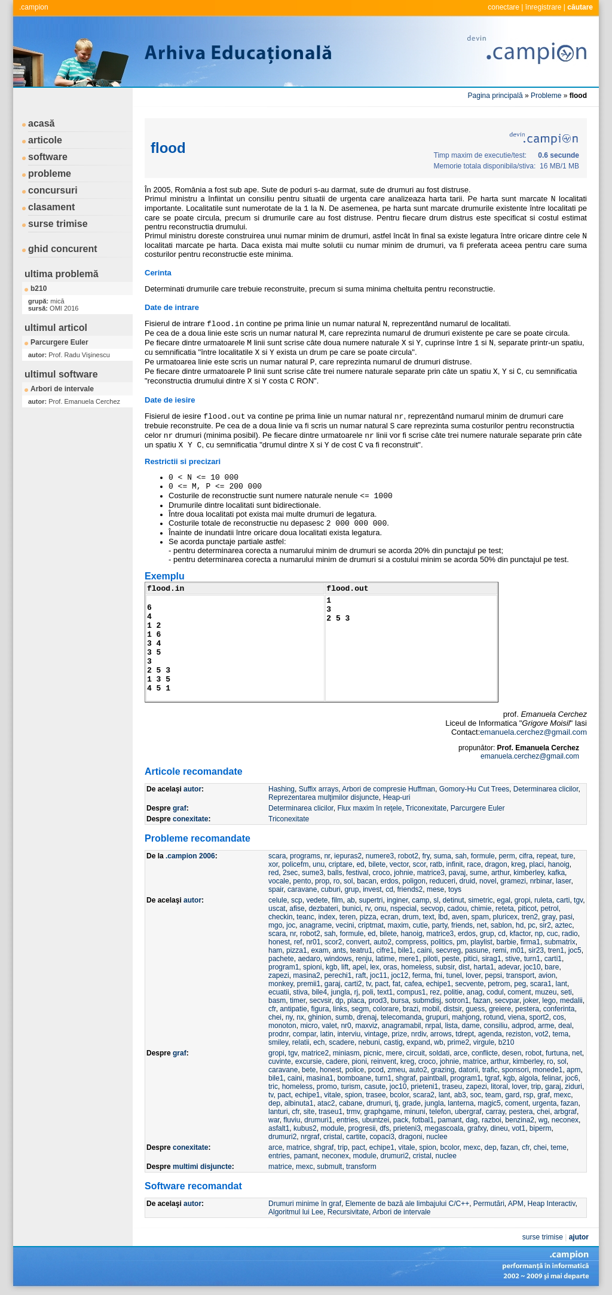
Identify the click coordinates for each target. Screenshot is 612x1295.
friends (462, 925)
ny (289, 1017)
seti (566, 992)
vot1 (518, 1128)
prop (322, 881)
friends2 (410, 889)
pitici (470, 959)
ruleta (543, 900)
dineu (498, 1128)
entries (347, 1120)
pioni (358, 1061)
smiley (278, 1042)
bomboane (354, 1078)
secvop (432, 908)
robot (533, 1053)
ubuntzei (375, 1120)
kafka (556, 873)
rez (435, 992)
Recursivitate (348, 1212)
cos (558, 1017)
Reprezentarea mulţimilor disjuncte (323, 797)
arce (460, 1053)
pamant (450, 1120)
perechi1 (337, 975)
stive (512, 959)
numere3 (380, 856)
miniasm (346, 1053)
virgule (483, 1042)
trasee (375, 1095)
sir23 (536, 950)
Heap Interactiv (552, 1203)
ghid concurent (62, 249)
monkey (280, 984)
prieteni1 (424, 1086)
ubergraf (468, 1111)
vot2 (542, 1034)
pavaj (457, 873)
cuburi (331, 889)
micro (308, 1025)
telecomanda (401, 1017)
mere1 (409, 959)
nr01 (313, 942)
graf (179, 808)
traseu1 (330, 1111)
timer (297, 1000)
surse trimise (58, 224)
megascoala (444, 1128)
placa (356, 1000)
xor (273, 864)
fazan (481, 1000)
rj (356, 992)
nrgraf (310, 1137)
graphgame (382, 1111)
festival (357, 873)
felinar (551, 1078)
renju (364, 959)
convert (357, 942)
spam (480, 917)
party (440, 925)
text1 (385, 992)
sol (348, 881)
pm (462, 942)
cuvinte (279, 1061)
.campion (33, 7)
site (309, 1111)
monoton (282, 1025)
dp (339, 1000)
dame (471, 1025)
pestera (527, 1009)
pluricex (505, 917)
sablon (501, 925)
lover (473, 975)
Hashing (281, 789)
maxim (397, 925)
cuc (552, 933)
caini (424, 950)
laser (563, 881)
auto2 (382, 942)
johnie (403, 873)
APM (516, 1203)
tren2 (530, 917)
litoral (499, 1086)
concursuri (53, 190)
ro (336, 881)
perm (506, 856)
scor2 (333, 942)
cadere (337, 1061)
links (340, 1009)
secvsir (321, 1000)
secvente (469, 984)
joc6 (571, 1078)
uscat (277, 908)
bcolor (399, 1095)
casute (375, 1086)
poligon (414, 881)
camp (420, 900)
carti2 (353, 984)
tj (397, 1103)
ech (319, 1042)
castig (393, 1042)
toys (454, 889)
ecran (389, 917)
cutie (419, 925)
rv (367, 908)
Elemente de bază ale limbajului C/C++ (407, 1203)
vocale (278, 881)
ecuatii (278, 992)
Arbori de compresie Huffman (388, 789)
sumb (344, 1017)
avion (547, 975)
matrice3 (431, 873)
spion (353, 1095)
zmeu (396, 1070)
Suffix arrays (318, 789)
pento (302, 881)
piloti (430, 959)
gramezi (513, 881)
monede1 (547, 1070)
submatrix (560, 942)
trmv (353, 1111)
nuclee (436, 1137)
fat (396, 984)
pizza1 (296, 950)
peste (450, 959)
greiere (500, 1009)
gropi (523, 900)
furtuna (557, 1053)
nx (300, 1017)
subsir (445, 967)
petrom (499, 984)
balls (335, 873)
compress (411, 942)
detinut (453, 900)
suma (442, 856)
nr (327, 856)
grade (411, 1103)
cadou (457, 908)
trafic (490, 1070)
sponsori (514, 1070)
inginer (397, 900)
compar (304, 1034)
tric (273, 1086)
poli (368, 992)
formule (483, 856)
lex (374, 967)
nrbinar (541, 881)
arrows (441, 1034)
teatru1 (361, 950)
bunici (351, 908)
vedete (317, 900)
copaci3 (381, 1137)
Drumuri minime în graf (304, 1203)
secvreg (448, 950)
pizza (368, 917)
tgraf (492, 1078)
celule (277, 900)
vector (399, 864)
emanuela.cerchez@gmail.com (533, 732)
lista (451, 1025)
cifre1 (385, 950)
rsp (529, 1095)
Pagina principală (495, 95)
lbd (443, 917)
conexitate (190, 819)
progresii (361, 1128)
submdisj (427, 1000)
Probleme (546, 95)
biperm (541, 1128)
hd (520, 925)
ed (360, 864)
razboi (491, 1120)
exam (319, 950)
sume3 (312, 873)
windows (337, 959)
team (493, 1095)
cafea (413, 984)
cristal (332, 1137)
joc (290, 925)
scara (277, 856)
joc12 (399, 975)
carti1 (553, 959)
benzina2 (519, 1120)
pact (381, 984)
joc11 (378, 975)
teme (558, 1147)
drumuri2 (282, 1137)
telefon (440, 1111)
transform (361, 1166)
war (274, 1120)
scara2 (423, 1095)
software (48, 157)
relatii (301, 1042)
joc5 (575, 950)
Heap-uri (396, 797)
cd (389, 889)
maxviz (366, 1025)
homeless (416, 967)
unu (319, 864)
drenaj (367, 1017)
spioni (312, 967)
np (539, 933)
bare (551, 967)
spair (275, 889)
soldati (439, 1053)
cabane (350, 1103)
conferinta (559, 1009)
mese (435, 889)
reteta (504, 908)
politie (453, 992)
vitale (332, 1095)
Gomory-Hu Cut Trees (474, 789)
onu (380, 908)
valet (329, 1025)
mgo (275, 925)
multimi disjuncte (202, 1166)
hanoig (559, 864)
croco (381, 873)
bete (309, 1070)
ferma (421, 975)
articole (45, 140)
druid (468, 881)
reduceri (442, 881)
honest (279, 942)
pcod (376, 1070)
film (337, 900)
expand (418, 1042)
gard (512, 1095)
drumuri (378, 1103)
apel (359, 967)
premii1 (308, 984)
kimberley (528, 873)
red (273, 873)
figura (320, 1009)
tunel (454, 975)
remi (499, 950)
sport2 (539, 1017)
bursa (400, 1000)
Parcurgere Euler (59, 342)
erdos (390, 881)
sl (436, 900)
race (474, 864)
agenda (490, 1034)
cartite (356, 1137)
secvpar (506, 1000)
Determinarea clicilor (546, 789)
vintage (376, 1034)
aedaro (309, 959)
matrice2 (315, 1053)
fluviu (291, 1120)
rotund (494, 1017)
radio (570, 933)
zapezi (278, 975)
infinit (454, 864)
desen (512, 1053)
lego (549, 1000)
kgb (331, 967)
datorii (468, 1070)
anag (475, 992)
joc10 (532, 967)
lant (561, 984)
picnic (372, 1053)
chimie (481, 908)
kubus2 (305, 1128)
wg (542, 1120)
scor (419, 864)
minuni (414, 1111)
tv (368, 984)
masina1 (319, 1078)
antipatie (293, 1009)
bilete (376, 864)
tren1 (556, 950)
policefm (295, 864)
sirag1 (491, 959)
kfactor (520, 933)
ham (275, 950)
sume (478, 873)
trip (536, 1086)
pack (400, 1120)
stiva (300, 992)
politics (442, 942)
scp (296, 900)
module (332, 1128)
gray (548, 917)
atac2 (326, 1103)
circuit (415, 1053)
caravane (302, 889)
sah (461, 856)
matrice (474, 1061)
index (326, 917)
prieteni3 (407, 1128)
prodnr (278, 1034)
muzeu (545, 992)
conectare (503, 7)
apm (573, 1070)
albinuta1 (299, 1103)
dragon (496, 864)
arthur (500, 873)
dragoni (410, 1137)
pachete (281, 959)
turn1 (532, 959)
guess (475, 1009)
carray (494, 1111)
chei (274, 1017)
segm (360, 1009)
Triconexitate (426, 808)
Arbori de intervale (62, 389)
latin (326, 1034)
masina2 (306, 975)
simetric (480, 900)
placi (536, 864)
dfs (384, 1128)
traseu (452, 1086)
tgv (578, 900)
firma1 (530, 942)
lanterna (460, 1103)
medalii (571, 1000)
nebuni (369, 1042)
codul (495, 992)
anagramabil (401, 1025)
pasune (476, 950)
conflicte (485, 1053)
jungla (340, 992)
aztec (564, 925)
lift (344, 967)
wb (438, 1042)
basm (277, 1000)
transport (520, 975)
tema (560, 1034)
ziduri (573, 1086)
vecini (345, 925)
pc (532, 925)
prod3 (377, 1000)
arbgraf (565, 1111)
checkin (280, 917)
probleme (49, 173)
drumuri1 (318, 1120)
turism (350, 1086)
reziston (518, 1034)
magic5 (489, 1103)
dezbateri (323, 908)
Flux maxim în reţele (369, 808)
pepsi (493, 975)
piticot (527, 908)
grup (351, 889)
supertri (370, 900)
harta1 (484, 967)
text (428, 917)
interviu (348, 1034)
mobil (431, 1009)
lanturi (278, 1111)
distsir (452, 1009)
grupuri (437, 1017)
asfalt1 (278, 1128)
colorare (386, 1009)
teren (347, 917)
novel (488, 881)
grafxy (476, 1128)
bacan (367, 881)
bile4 (319, 992)
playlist (481, 942)
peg (520, 984)
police (354, 1070)
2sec (290, 873)
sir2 (544, 925)
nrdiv (418, 1034)
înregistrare (543, 7)
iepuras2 (348, 856)
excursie (308, 1061)
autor (192, 789)
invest (372, 889)
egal (503, 900)
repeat (547, 856)
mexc (562, 1095)
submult (329, 1166)
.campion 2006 (190, 856)
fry (426, 856)
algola (528, 1078)
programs (305, 856)
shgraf (405, 1078)
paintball (433, 1078)
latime (384, 959)
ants (339, 950)
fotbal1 (423, 1120)
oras (390, 967)
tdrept (464, 1034)
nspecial (403, 908)
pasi (566, 917)
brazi (410, 1009)
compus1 (411, 992)
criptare (341, 864)
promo (327, 1086)
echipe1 (438, 984)
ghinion (320, 1017)
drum (410, 917)
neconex (565, 1120)
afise (296, 908)
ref (298, 942)
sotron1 (457, 1000)
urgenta (545, 1103)
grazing (442, 1070)
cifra (526, 856)
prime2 (458, 1042)
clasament (51, 207)
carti (563, 900)
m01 (517, 950)
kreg (518, 864)
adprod (523, 1025)
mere (394, 1053)
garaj (333, 984)
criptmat (371, 925)
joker (530, 1000)
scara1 (541, 984)
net (482, 925)
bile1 (405, 950)
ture (567, 856)
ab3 (460, 1095)
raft (361, 975)
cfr (272, 1009)
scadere (341, 1042)
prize (399, 1034)
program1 (283, 967)
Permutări (488, 1203)
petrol (549, 908)
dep (274, 1103)
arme (546, 1025)
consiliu (495, 1025)
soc (475, 1095)
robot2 (408, 856)
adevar (508, 967)
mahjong (465, 1017)
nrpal (433, 1025)
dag (472, 1120)
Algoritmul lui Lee (295, 1212)
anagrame (315, 925)
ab (350, 900)
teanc (305, 917)
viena (516, 1017)
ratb (436, 864)
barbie (506, 942)
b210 (38, 288)
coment (519, 992)
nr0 (346, 1025)
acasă (41, 123)
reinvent (383, 1061)
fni (438, 975)
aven (459, 917)
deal (565, 1025)
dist (464, 967)
